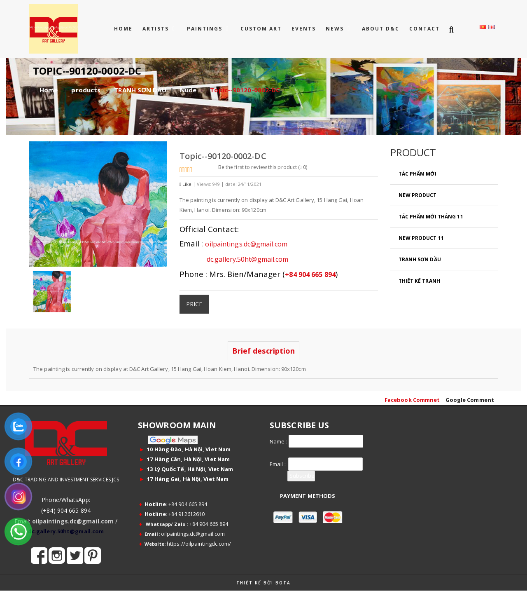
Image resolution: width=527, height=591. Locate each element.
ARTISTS (156, 28)
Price (194, 303)
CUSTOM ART (261, 28)
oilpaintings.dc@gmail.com (264, 243)
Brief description (263, 351)
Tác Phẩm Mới (417, 173)
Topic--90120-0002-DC (245, 90)
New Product (418, 195)
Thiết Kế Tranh (419, 280)
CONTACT (424, 28)
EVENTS (303, 28)
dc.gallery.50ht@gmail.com (263, 258)
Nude (188, 90)
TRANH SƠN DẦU (140, 90)
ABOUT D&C (380, 28)
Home (123, 28)
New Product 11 (421, 238)
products (85, 90)
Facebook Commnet (412, 399)
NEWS (336, 28)
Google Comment (469, 399)
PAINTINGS (205, 28)
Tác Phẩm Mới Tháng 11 (431, 216)
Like (186, 184)
